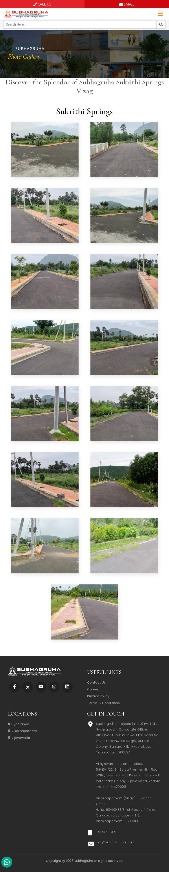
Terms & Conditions (103, 703)
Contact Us (96, 682)
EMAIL (126, 4)
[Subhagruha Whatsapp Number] (6, 863)
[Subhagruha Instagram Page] (54, 687)
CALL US (42, 4)
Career (92, 689)
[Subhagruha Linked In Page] (67, 687)
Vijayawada (19, 738)
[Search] (161, 24)
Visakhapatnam (22, 731)
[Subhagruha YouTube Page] (41, 687)
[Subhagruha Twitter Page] (28, 687)
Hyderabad (18, 724)
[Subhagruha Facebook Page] (14, 687)
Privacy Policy (98, 696)
